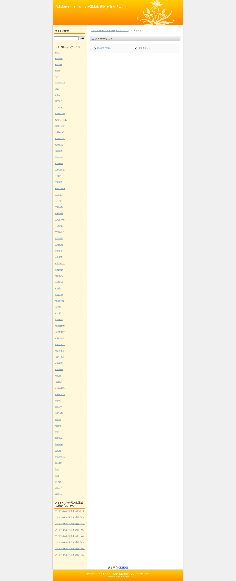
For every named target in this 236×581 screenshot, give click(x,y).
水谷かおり (60, 338)
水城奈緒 (59, 282)
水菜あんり (60, 276)
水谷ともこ (60, 351)
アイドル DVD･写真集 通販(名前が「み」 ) (109, 30)
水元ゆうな (60, 263)
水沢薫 (58, 307)
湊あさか (59, 488)
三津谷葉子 (60, 226)
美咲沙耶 (59, 444)
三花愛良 (59, 182)
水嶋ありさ (60, 382)
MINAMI (59, 58)
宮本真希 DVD (145, 48)
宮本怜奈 (59, 157)
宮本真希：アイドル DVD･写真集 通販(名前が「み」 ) (90, 7)
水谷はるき (60, 357)
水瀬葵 (58, 288)
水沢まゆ (59, 295)
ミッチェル (60, 82)
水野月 (58, 401)
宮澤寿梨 (59, 163)
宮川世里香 (60, 126)
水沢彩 (58, 313)
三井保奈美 (60, 170)
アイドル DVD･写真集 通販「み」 (70, 524)
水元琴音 (59, 270)
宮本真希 (59, 151)
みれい (58, 95)
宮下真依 (59, 107)
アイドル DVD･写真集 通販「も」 (70, 542)
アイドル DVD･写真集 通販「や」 (70, 548)
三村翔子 (59, 213)
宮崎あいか (60, 114)
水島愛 (58, 376)
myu (56, 76)
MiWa (57, 70)
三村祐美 (59, 207)
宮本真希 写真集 (104, 48)
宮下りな (59, 101)
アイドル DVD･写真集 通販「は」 (70, 555)
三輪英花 (59, 245)
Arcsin (126, 576)
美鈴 (57, 469)
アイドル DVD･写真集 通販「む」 (70, 530)
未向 (57, 476)
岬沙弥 (58, 482)
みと (57, 89)
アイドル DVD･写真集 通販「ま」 (70, 517)
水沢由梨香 (60, 326)
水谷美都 (59, 369)
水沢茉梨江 (60, 332)
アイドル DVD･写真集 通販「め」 (70, 536)
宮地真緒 (59, 145)
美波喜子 (59, 463)
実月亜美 (59, 251)
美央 (57, 432)
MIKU (57, 53)
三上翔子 (59, 201)
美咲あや (59, 438)
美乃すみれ (60, 457)
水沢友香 (59, 320)
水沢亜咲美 (60, 301)
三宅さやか (60, 220)
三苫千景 (59, 238)
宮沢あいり (60, 138)
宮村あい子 (60, 132)
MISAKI (58, 64)
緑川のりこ (60, 494)
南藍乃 (58, 426)
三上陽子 (59, 195)
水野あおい (60, 394)
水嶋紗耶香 (60, 388)
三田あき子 (60, 232)
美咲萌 (58, 451)
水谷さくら (60, 344)
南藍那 (58, 419)
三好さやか (60, 188)
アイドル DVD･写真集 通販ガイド (70, 511)
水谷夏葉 (59, 363)
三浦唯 (58, 176)
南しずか (59, 407)
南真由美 (59, 413)
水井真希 (59, 257)
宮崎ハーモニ (61, 120)
